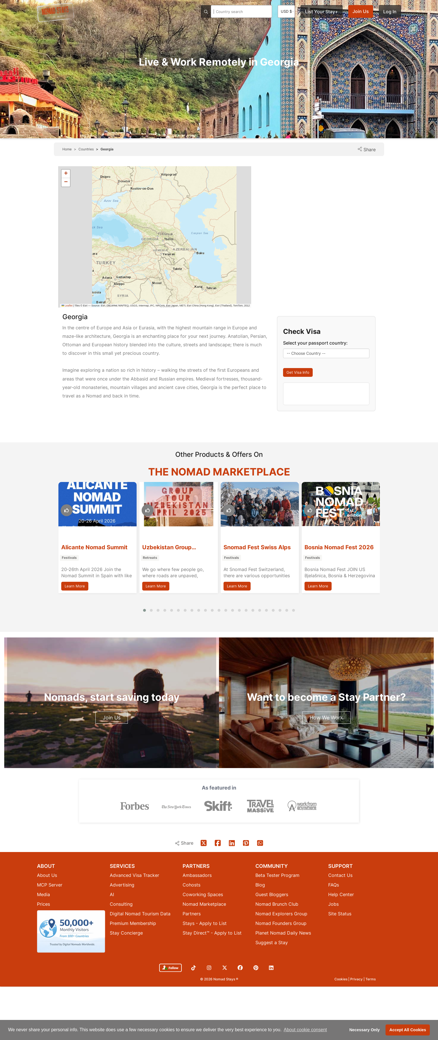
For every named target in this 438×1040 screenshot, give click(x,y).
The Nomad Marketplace (219, 472)
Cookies (341, 979)
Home (67, 149)
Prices (43, 904)
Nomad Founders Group (280, 923)
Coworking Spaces (203, 894)
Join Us (360, 11)
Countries (86, 149)
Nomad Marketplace (204, 904)
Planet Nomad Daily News (283, 933)
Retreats (231, 558)
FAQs (333, 885)
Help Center (341, 894)
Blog (260, 885)
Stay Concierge (126, 933)
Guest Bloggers (271, 894)
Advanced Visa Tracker (134, 875)
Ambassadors (197, 875)
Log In (390, 11)
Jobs (333, 904)
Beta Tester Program (277, 875)
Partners (192, 913)
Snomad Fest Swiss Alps (338, 547)
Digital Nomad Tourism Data (140, 913)
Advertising (122, 885)
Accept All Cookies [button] (407, 1030)
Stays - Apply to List (205, 923)
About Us (47, 875)
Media (43, 894)
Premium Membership (133, 923)
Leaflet (67, 305)
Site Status (339, 913)
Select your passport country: (315, 343)
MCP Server (49, 885)
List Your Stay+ (321, 11)
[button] (66, 174)
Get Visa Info (297, 372)
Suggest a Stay (271, 942)
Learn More (74, 586)
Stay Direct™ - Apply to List (212, 933)
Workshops (71, 558)
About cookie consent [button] (305, 1029)
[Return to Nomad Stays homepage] (55, 12)
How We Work (326, 718)
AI (112, 894)
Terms (370, 979)
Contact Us (340, 875)
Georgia (106, 149)
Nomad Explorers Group (281, 913)
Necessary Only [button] (364, 1030)
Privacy (356, 979)
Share (366, 149)
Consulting (121, 904)
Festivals (150, 558)
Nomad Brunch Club (276, 904)
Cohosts (191, 885)
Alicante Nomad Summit (175, 547)
